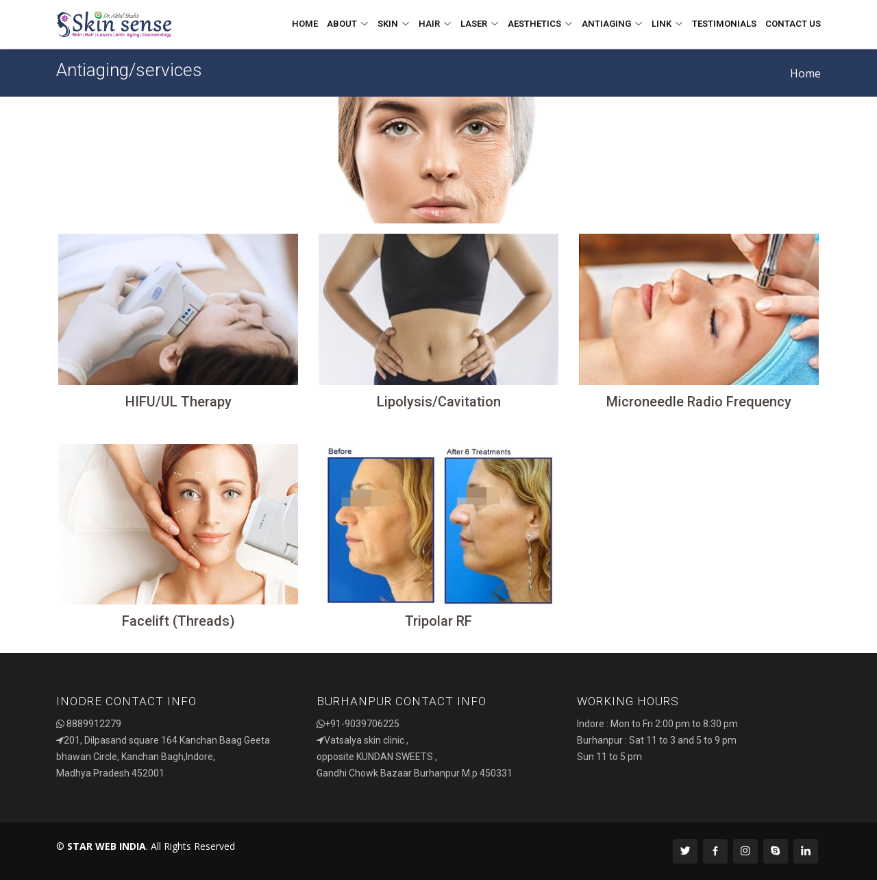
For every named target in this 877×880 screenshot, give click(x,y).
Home (305, 24)
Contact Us (793, 24)
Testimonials (724, 24)
